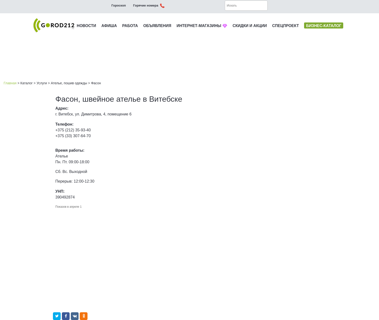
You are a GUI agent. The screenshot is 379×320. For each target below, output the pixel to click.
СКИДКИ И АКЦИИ (250, 26)
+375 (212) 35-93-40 (73, 130)
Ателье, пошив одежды (69, 83)
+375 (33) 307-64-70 (73, 136)
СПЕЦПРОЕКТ (285, 26)
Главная (10, 83)
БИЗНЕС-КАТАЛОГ (323, 26)
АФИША (109, 26)
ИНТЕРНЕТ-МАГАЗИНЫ (201, 26)
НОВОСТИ (86, 26)
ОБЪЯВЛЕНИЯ (157, 26)
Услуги (41, 83)
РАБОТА (130, 26)
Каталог (26, 83)
